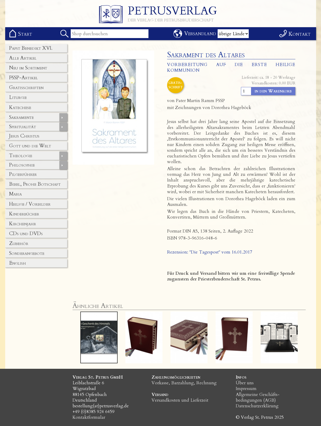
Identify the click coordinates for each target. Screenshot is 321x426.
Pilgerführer (23, 174)
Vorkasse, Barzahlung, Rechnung (184, 383)
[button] (93, 337)
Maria (15, 194)
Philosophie (22, 165)
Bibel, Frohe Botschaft (35, 184)
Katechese (20, 107)
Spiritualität (22, 126)
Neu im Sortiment (28, 67)
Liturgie (18, 97)
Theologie (20, 155)
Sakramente (21, 117)
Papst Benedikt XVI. (30, 48)
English (17, 263)
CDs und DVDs (26, 233)
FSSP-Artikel (23, 77)
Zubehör (18, 243)
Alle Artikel (23, 58)
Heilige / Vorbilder (30, 204)
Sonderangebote (26, 253)
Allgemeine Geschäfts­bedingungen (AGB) (258, 397)
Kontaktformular (89, 417)
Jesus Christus (24, 136)
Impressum (246, 389)
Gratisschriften (26, 87)
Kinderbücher (24, 214)
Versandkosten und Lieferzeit (180, 400)
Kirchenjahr (22, 223)
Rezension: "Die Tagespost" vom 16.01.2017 (209, 252)
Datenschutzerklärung (257, 406)
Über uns (245, 383)
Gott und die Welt (30, 145)
